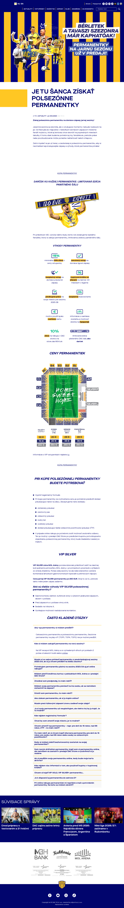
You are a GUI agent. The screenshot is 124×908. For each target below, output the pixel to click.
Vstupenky (39, 9)
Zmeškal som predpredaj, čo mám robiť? (53, 681)
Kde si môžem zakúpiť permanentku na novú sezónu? (59, 644)
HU (19, 4)
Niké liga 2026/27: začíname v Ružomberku (105, 828)
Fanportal (97, 4)
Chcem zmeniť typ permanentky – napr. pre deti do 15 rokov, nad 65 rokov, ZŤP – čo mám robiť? (65, 727)
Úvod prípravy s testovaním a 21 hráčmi (15, 827)
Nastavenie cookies (62, 904)
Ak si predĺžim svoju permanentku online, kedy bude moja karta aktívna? (63, 759)
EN (22, 4)
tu (68, 455)
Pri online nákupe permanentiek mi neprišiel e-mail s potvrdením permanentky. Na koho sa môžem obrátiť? (64, 784)
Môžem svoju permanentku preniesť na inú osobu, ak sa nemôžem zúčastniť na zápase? (65, 687)
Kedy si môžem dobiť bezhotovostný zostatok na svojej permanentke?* (60, 743)
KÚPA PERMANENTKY (67, 173)
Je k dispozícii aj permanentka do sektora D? (55, 778)
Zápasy (60, 9)
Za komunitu (87, 9)
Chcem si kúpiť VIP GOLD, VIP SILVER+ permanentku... (59, 773)
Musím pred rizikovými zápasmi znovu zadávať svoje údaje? (62, 703)
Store (88, 4)
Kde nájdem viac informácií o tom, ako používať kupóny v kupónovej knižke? (65, 766)
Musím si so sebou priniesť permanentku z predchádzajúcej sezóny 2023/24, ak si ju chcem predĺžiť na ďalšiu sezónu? (66, 660)
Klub (67, 9)
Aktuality (28, 9)
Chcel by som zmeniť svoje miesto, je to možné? (57, 721)
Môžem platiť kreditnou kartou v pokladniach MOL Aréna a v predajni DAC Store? (66, 675)
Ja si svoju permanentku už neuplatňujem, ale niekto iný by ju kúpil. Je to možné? (67, 709)
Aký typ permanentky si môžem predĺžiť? (54, 628)
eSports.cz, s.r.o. (76, 902)
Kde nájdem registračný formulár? (50, 716)
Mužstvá (51, 9)
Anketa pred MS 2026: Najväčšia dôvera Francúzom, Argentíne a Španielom (76, 830)
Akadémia (76, 9)
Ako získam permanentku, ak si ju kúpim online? (56, 698)
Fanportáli (84, 322)
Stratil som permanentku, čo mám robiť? (53, 693)
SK (15, 4)
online (65, 653)
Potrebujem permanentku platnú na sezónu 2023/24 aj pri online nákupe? (64, 668)
